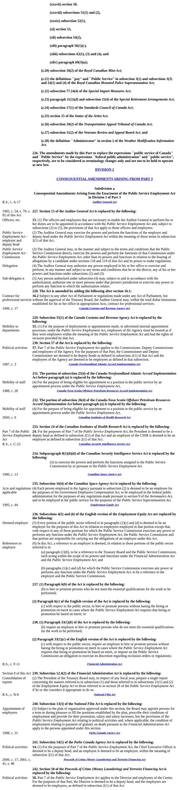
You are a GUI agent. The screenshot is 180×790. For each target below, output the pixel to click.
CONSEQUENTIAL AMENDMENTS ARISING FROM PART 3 (104, 179)
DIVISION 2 (104, 169)
